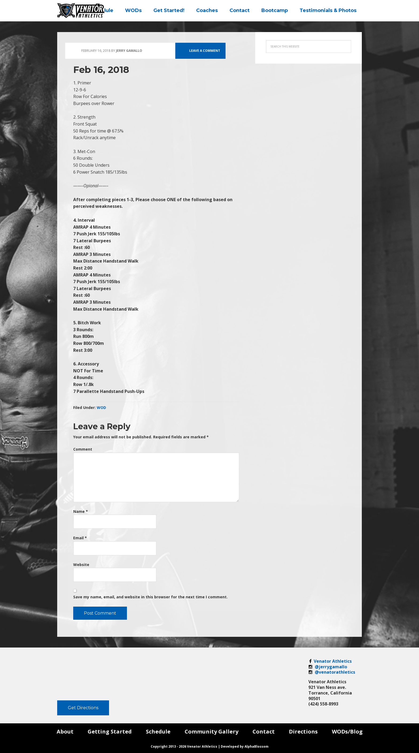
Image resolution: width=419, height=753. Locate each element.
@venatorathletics (331, 672)
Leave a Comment (204, 50)
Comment (82, 449)
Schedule (158, 731)
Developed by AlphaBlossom (245, 746)
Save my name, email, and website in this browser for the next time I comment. (150, 596)
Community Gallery (211, 731)
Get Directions (83, 707)
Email (80, 537)
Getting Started (110, 731)
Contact (264, 731)
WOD (101, 407)
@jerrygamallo (327, 667)
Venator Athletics (330, 661)
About (65, 731)
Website (81, 564)
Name (80, 511)
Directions (303, 731)
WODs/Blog (347, 731)
